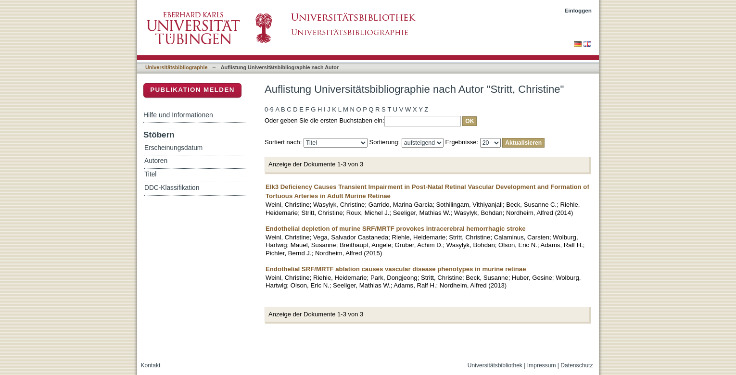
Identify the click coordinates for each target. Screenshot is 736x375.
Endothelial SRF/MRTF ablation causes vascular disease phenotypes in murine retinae (396, 269)
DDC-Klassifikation (171, 187)
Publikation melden (192, 89)
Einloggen (578, 10)
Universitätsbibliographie (176, 67)
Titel (150, 174)
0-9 (269, 109)
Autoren (155, 160)
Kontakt (151, 365)
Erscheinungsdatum (173, 147)
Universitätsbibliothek (495, 365)
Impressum (541, 365)
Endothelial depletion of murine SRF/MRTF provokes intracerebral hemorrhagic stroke (396, 228)
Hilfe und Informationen (178, 115)
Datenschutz (576, 365)
